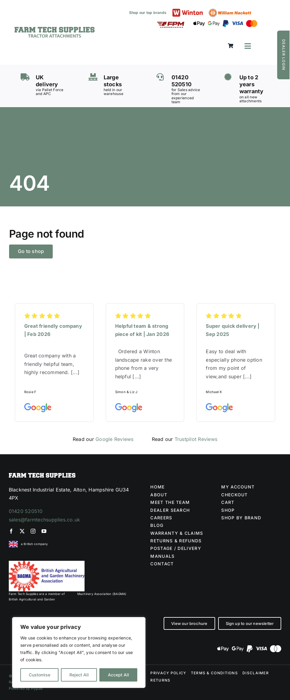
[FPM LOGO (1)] (170, 24)
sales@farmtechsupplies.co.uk (44, 520)
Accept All (118, 674)
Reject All (79, 674)
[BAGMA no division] (47, 563)
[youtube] (44, 531)
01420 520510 (26, 511)
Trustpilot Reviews (196, 439)
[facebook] (11, 531)
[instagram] (33, 531)
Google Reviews (114, 439)
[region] (78, 652)
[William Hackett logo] (230, 11)
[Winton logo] (187, 11)
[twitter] (22, 531)
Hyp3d (36, 688)
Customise (39, 674)
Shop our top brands (148, 12)
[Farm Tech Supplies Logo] (55, 29)
